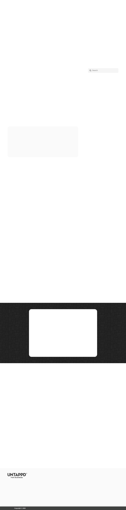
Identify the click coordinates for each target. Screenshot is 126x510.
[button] (37, 6)
